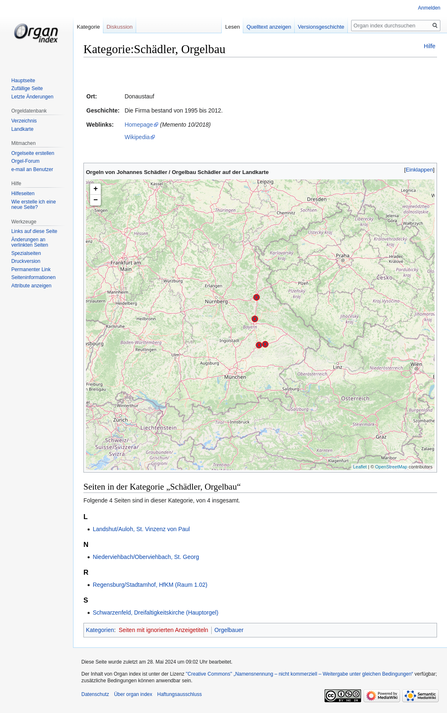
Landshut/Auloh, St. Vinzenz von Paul (141, 529)
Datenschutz (95, 694)
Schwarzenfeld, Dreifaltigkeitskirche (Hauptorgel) (155, 612)
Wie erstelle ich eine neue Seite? (33, 205)
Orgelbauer (229, 630)
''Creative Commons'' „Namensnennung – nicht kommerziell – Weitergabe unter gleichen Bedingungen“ (299, 674)
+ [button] (95, 189)
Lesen (232, 27)
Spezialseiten (26, 253)
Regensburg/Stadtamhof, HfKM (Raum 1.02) (150, 584)
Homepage (139, 124)
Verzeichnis (24, 121)
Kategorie (88, 27)
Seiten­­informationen (33, 277)
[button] (419, 169)
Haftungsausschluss (179, 694)
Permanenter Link (31, 269)
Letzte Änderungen (32, 97)
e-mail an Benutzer (32, 169)
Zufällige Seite (27, 88)
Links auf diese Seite (34, 231)
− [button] (95, 200)
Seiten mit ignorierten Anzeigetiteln (163, 630)
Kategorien (100, 630)
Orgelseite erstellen (32, 153)
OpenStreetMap (391, 466)
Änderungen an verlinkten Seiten (29, 242)
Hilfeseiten (22, 193)
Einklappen (419, 170)
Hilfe (429, 46)
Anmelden (429, 8)
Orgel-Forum (25, 161)
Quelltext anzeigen (269, 27)
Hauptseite (23, 80)
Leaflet (360, 466)
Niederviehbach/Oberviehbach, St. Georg (146, 557)
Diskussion (120, 27)
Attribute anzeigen (31, 286)
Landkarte (22, 129)
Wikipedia (137, 137)
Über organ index (133, 694)
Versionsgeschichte (321, 27)
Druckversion (25, 261)
